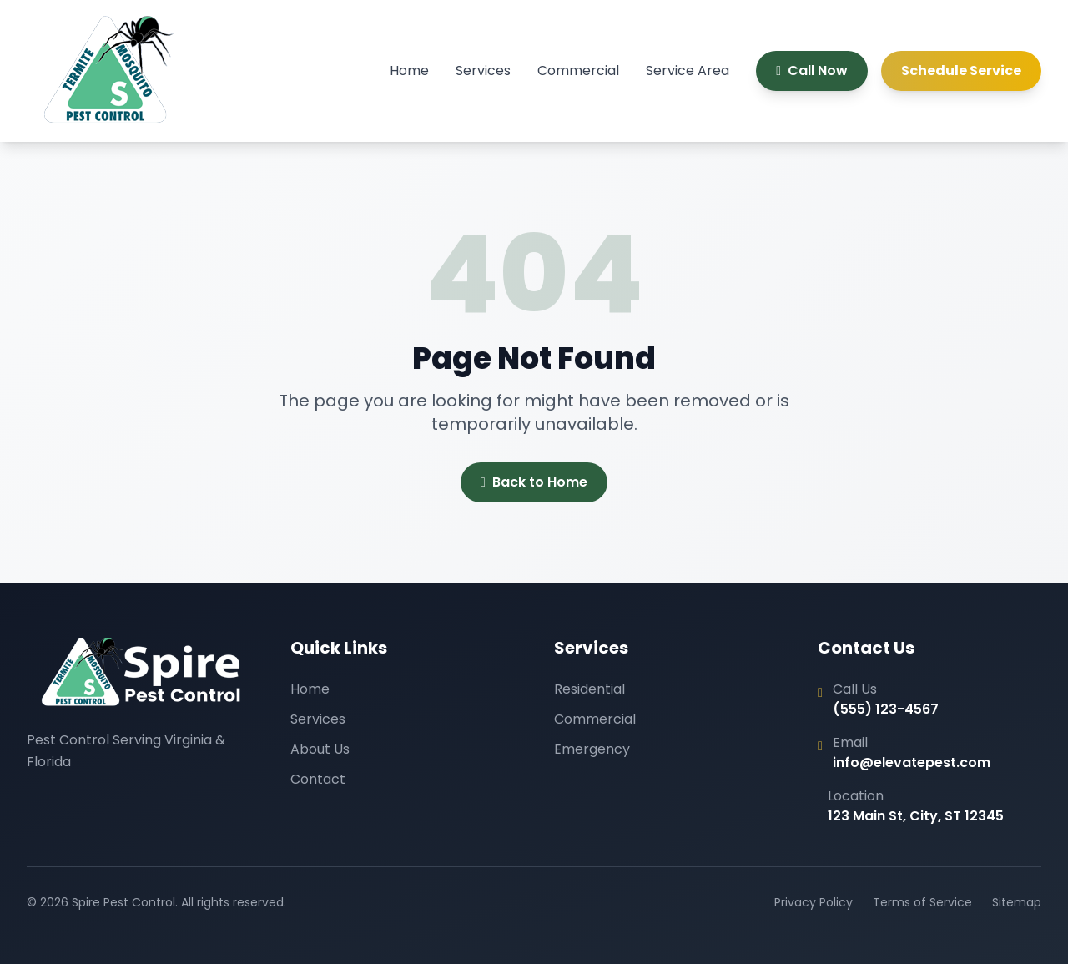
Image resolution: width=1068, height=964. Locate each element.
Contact (317, 779)
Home (409, 70)
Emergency (592, 749)
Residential (589, 689)
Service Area (687, 70)
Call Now (812, 70)
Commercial (578, 70)
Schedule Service (961, 70)
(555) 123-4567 (886, 709)
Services (483, 70)
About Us (320, 749)
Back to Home (534, 482)
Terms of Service (922, 902)
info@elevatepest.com (911, 762)
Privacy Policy (813, 902)
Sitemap (1016, 902)
